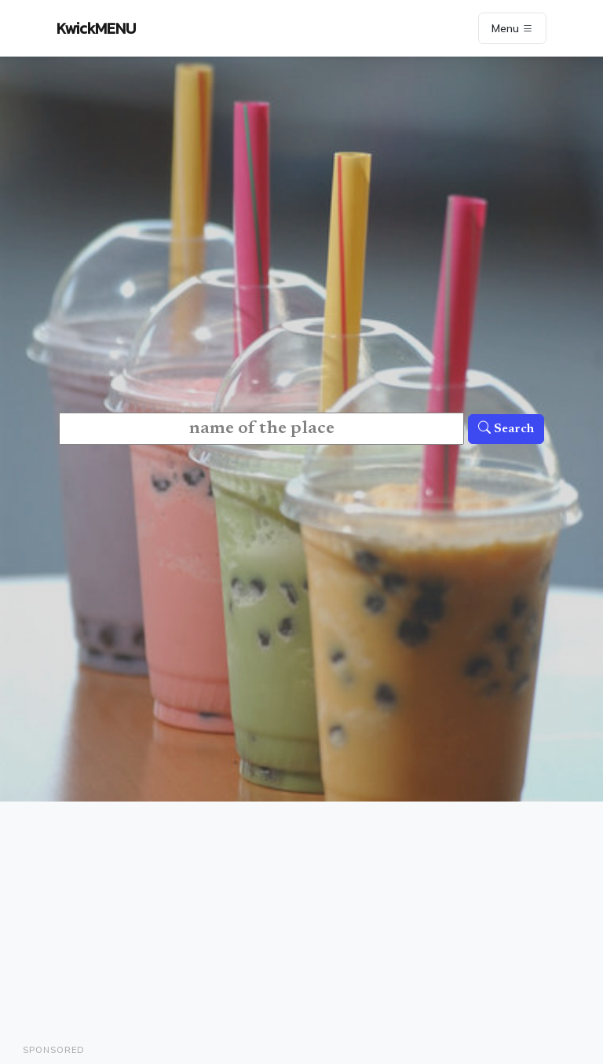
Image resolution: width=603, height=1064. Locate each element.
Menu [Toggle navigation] (512, 28)
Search (506, 429)
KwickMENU (96, 28)
